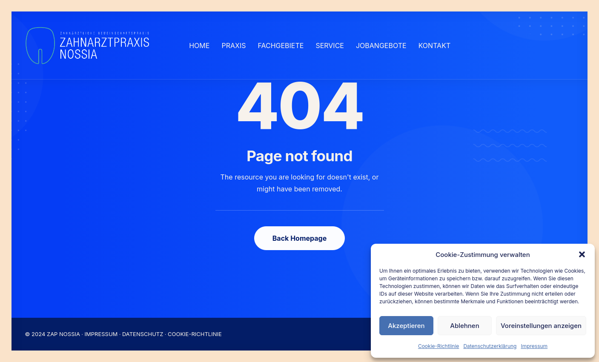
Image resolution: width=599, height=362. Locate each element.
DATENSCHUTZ (142, 334)
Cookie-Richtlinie (438, 346)
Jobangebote (381, 45)
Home (199, 45)
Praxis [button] (233, 45)
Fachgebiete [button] (281, 45)
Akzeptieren (406, 326)
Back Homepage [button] (299, 238)
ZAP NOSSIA (63, 334)
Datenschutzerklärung (489, 346)
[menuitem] (199, 45)
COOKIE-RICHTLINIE (195, 334)
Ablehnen (464, 326)
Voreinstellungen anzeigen (541, 326)
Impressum (534, 346)
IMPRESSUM (101, 334)
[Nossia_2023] (88, 45)
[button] (582, 254)
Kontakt (434, 45)
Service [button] (329, 45)
